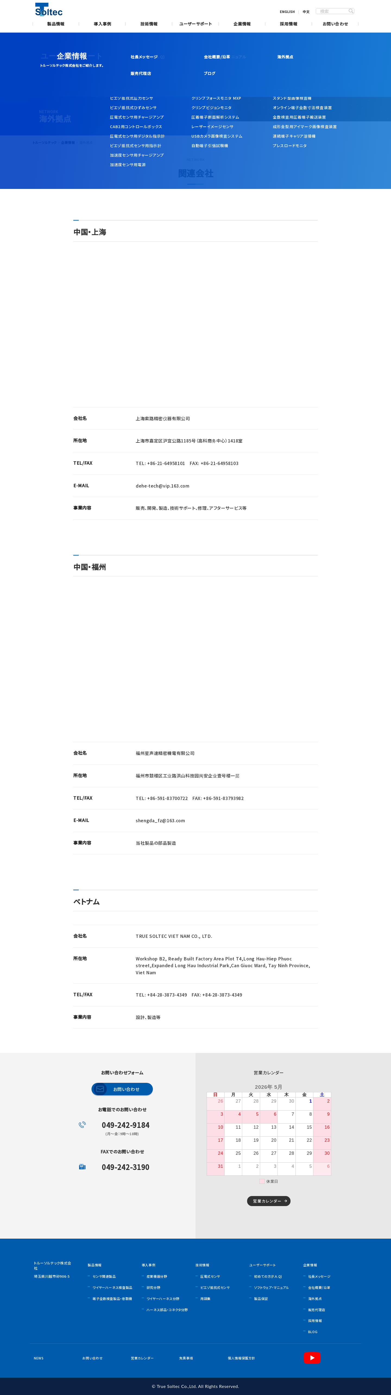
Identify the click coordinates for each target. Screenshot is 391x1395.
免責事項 (186, 1358)
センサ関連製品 (104, 1276)
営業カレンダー (267, 1201)
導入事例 (102, 24)
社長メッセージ (319, 1276)
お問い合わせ (335, 24)
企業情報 (242, 24)
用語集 (205, 1298)
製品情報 (56, 24)
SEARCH (351, 11)
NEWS (39, 1358)
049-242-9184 (126, 1125)
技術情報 (149, 24)
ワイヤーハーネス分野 (163, 1298)
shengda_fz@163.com (160, 820)
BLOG (313, 1331)
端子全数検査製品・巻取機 (112, 1298)
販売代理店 (316, 1309)
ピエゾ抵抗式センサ (215, 1287)
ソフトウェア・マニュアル (271, 1287)
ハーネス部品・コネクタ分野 (167, 1309)
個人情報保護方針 (241, 1358)
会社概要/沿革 (319, 1287)
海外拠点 (315, 1298)
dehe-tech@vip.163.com (162, 485)
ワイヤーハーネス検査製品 (113, 1287)
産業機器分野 (157, 1276)
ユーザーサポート (195, 24)
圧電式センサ (210, 1276)
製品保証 (261, 1298)
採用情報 (289, 24)
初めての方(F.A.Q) (268, 1276)
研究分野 (153, 1287)
